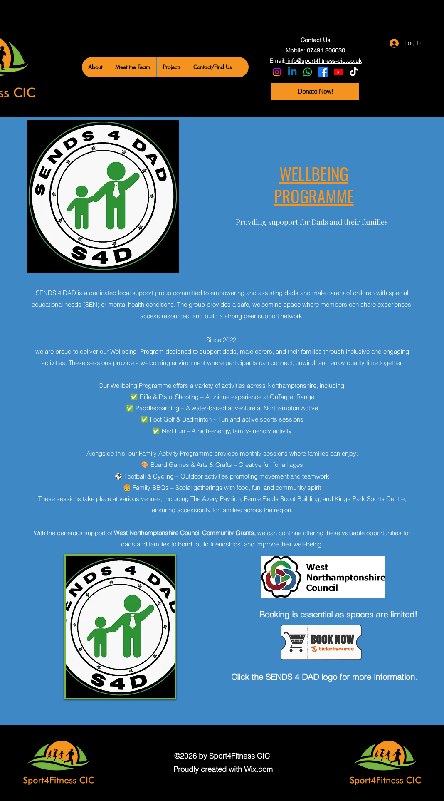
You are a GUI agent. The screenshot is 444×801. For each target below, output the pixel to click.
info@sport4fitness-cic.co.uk (324, 60)
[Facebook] (323, 72)
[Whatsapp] (307, 72)
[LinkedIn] (292, 72)
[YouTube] (338, 72)
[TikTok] (353, 72)
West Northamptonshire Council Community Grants (184, 533)
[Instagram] (276, 72)
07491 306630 (326, 50)
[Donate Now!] (315, 91)
